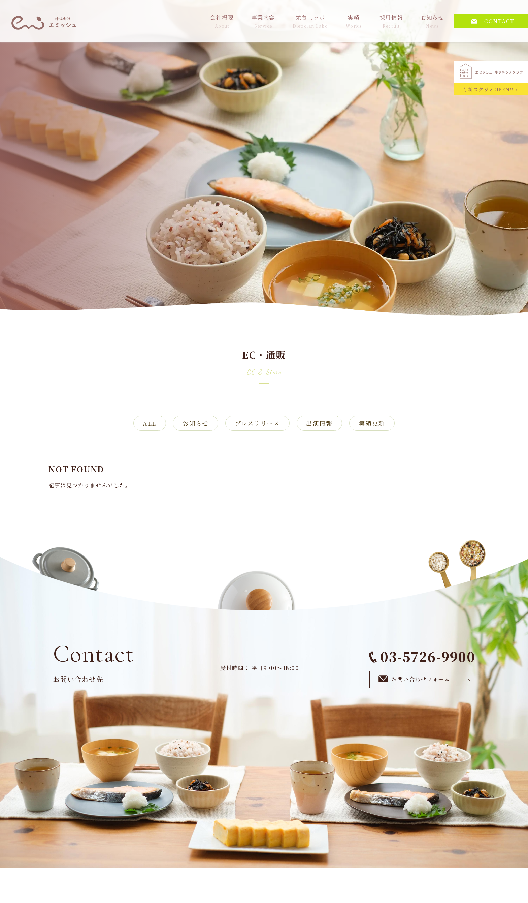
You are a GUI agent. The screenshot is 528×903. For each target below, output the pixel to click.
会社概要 (222, 21)
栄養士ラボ (310, 21)
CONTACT (493, 21)
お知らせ (432, 21)
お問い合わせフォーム (424, 680)
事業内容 (263, 21)
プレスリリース (257, 423)
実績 (354, 21)
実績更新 (377, 423)
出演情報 (322, 423)
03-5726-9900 (422, 657)
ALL (145, 423)
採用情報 (391, 21)
